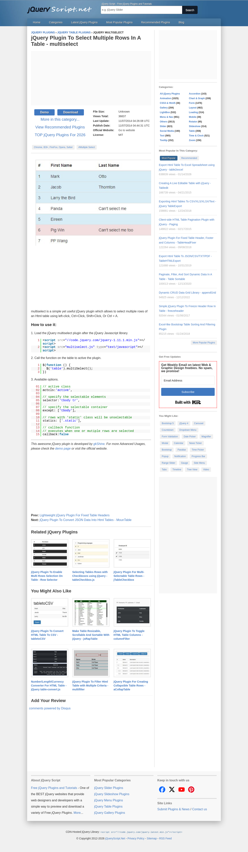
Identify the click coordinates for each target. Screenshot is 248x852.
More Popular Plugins (204, 342)
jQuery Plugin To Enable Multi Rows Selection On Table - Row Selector (47, 575)
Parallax (181, 449)
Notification (180, 456)
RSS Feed (165, 838)
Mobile (192, 117)
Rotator (193, 121)
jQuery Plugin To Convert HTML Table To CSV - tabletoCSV (47, 634)
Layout (192, 107)
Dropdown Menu (187, 430)
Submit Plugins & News (173, 809)
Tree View (192, 469)
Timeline (176, 469)
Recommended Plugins (155, 22)
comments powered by (50, 708)
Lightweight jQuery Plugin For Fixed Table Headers (74, 515)
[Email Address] (188, 380)
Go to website (126, 130)
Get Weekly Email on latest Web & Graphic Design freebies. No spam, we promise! (187, 368)
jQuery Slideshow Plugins (111, 794)
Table (192, 131)
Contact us (199, 809)
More (77, 812)
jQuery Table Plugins (108, 806)
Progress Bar (198, 456)
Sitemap (152, 838)
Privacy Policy (135, 838)
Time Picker (198, 449)
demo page (63, 448)
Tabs (164, 469)
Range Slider (168, 463)
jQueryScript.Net (115, 838)
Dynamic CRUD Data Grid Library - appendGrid (187, 292)
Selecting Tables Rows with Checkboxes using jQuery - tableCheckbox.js (90, 575)
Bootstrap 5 (168, 423)
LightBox (165, 112)
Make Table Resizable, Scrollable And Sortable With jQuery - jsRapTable (90, 634)
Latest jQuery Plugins (84, 22)
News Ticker (195, 443)
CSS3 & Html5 (167, 103)
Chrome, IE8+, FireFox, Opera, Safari (53, 147)
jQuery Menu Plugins (108, 800)
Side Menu (199, 463)
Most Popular (169, 158)
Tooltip (163, 140)
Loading (193, 112)
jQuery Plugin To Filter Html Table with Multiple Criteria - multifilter (90, 685)
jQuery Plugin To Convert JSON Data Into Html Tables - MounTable (85, 520)
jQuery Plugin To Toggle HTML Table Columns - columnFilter (129, 634)
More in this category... (60, 119)
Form (192, 103)
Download (70, 112)
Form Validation (170, 436)
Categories (56, 22)
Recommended (189, 158)
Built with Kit (188, 402)
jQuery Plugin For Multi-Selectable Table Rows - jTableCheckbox (129, 575)
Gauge (184, 463)
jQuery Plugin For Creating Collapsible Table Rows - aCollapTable (131, 685)
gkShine (99, 444)
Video (206, 469)
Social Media (167, 131)
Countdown (168, 430)
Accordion (194, 93)
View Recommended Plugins (60, 127)
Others (163, 121)
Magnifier (206, 436)
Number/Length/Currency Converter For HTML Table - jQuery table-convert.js (48, 685)
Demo (44, 112)
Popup (165, 456)
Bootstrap (167, 449)
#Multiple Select (86, 147)
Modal (165, 443)
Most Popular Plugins (119, 22)
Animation (165, 98)
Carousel (198, 423)
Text (162, 135)
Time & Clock (196, 135)
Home (36, 22)
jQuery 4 (183, 423)
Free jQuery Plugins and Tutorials (61, 8)
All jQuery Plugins (170, 93)
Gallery (164, 107)
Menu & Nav (166, 117)
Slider (163, 126)
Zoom (192, 140)
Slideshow (194, 126)
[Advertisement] (91, 78)
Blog (181, 22)
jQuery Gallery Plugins (109, 812)
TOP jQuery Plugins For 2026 (60, 135)
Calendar (178, 443)
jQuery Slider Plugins (108, 788)
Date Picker (190, 436)
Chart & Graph (197, 98)
